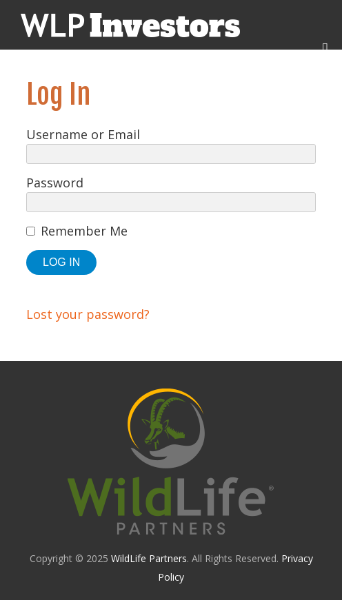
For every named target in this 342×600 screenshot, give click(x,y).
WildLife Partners (149, 558)
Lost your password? (88, 314)
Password (54, 182)
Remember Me (84, 231)
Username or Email (83, 134)
